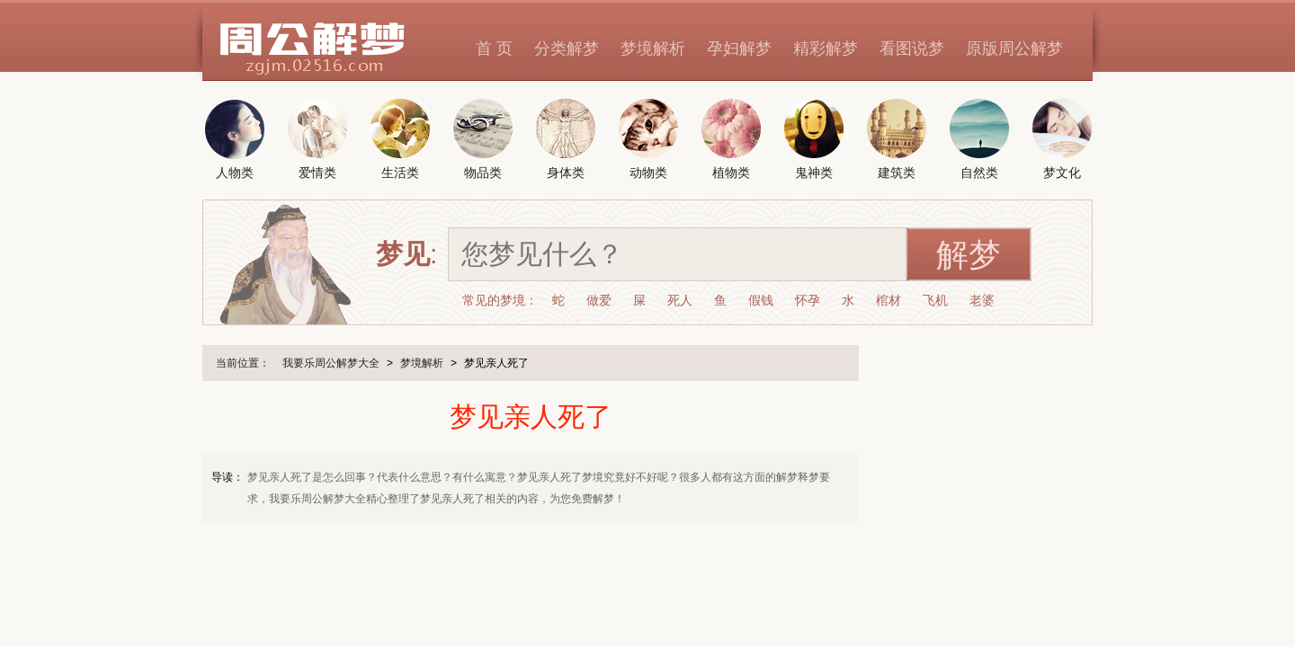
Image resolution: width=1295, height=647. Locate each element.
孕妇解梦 (739, 49)
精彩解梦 (825, 49)
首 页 (494, 49)
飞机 (935, 300)
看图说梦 (912, 49)
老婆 (982, 300)
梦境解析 (653, 49)
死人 (679, 300)
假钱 (760, 300)
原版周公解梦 (1014, 49)
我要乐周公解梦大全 (331, 363)
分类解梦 (566, 49)
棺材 (888, 300)
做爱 (599, 300)
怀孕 (807, 300)
